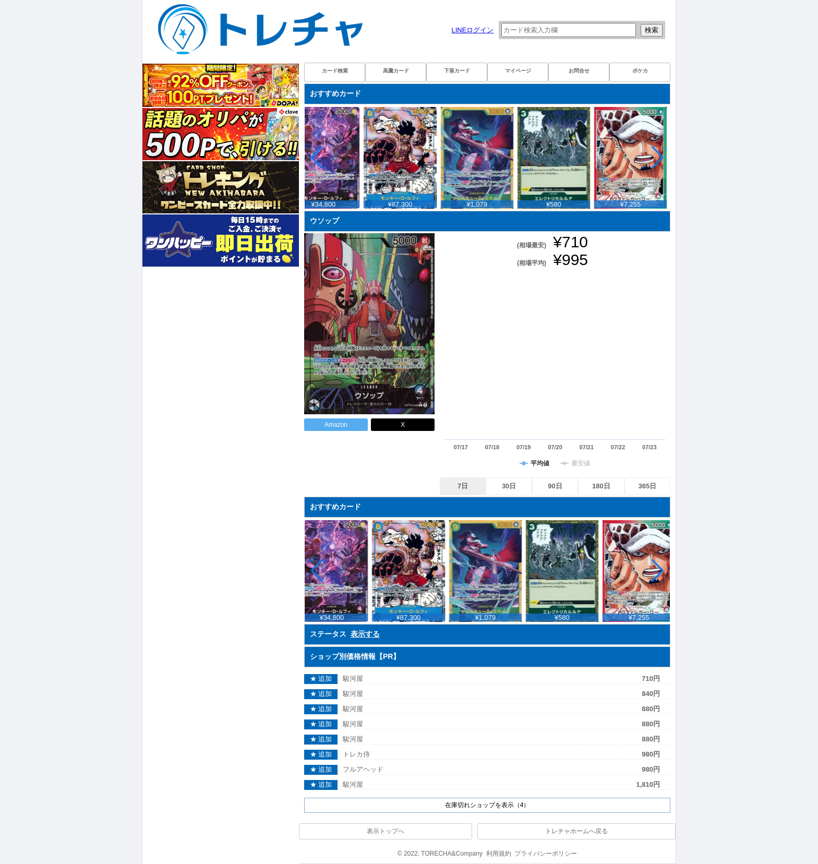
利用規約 (498, 853)
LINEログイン (472, 30)
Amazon (335, 424)
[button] (658, 157)
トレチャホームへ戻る (576, 831)
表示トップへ (385, 831)
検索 (651, 30)
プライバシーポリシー (545, 853)
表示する (365, 634)
